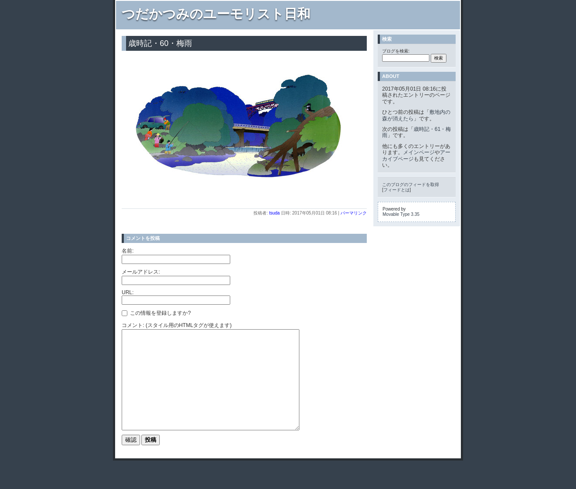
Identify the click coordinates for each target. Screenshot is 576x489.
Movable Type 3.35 (401, 214)
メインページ (419, 152)
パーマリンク (354, 213)
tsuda (274, 213)
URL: (127, 292)
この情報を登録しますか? (156, 313)
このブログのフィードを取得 (410, 184)
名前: (127, 251)
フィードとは (396, 189)
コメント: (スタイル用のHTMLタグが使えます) (177, 325)
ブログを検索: (396, 51)
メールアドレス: (141, 272)
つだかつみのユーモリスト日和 (216, 14)
